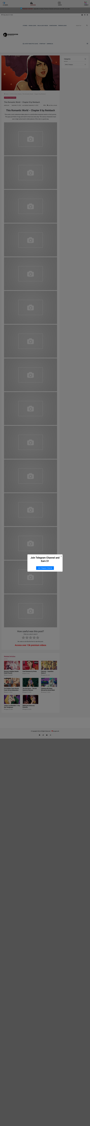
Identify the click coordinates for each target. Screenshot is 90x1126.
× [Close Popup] (61, 556)
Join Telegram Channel (45, 568)
